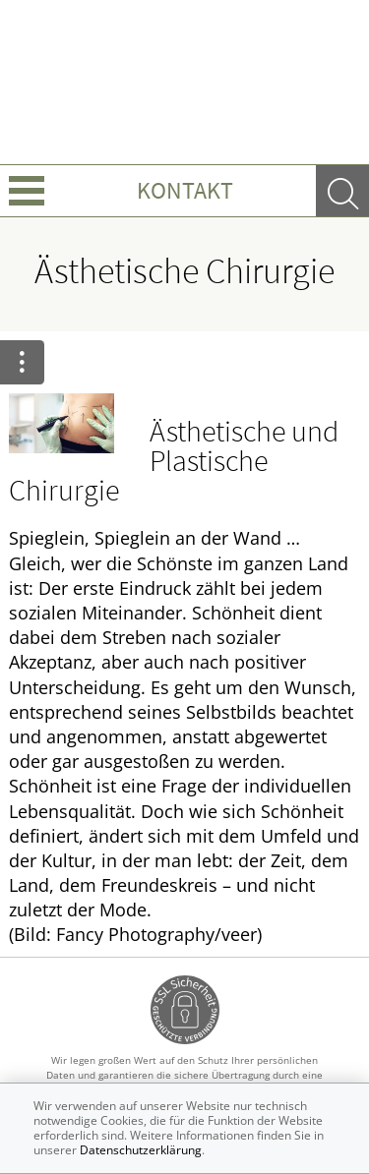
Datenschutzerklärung (141, 1150)
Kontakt (185, 190)
